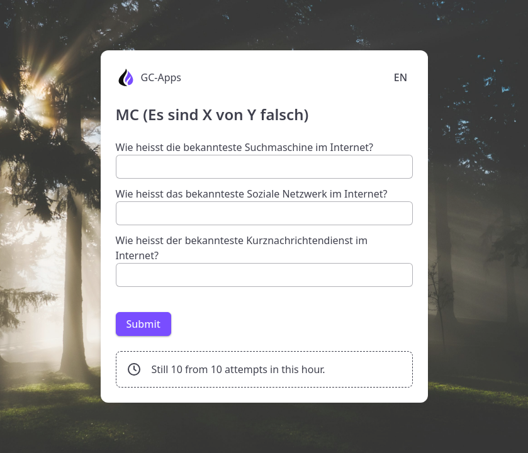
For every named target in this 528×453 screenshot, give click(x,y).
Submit (143, 324)
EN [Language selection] (400, 77)
